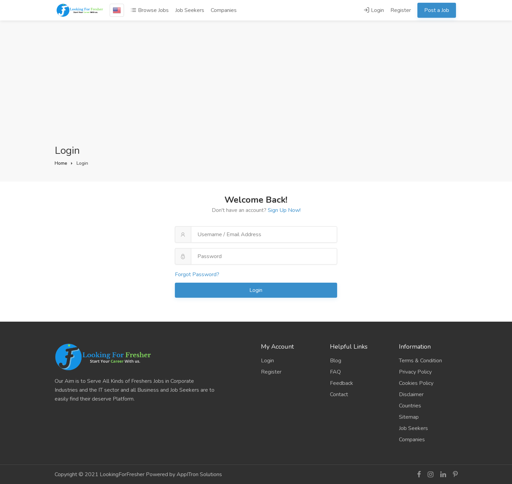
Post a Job (436, 10)
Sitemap (409, 417)
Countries (410, 405)
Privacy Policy (415, 372)
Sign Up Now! (284, 210)
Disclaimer (411, 394)
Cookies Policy (416, 383)
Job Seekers (189, 10)
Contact (339, 394)
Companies (224, 10)
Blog (335, 360)
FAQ (335, 372)
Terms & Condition (420, 360)
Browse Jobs (149, 10)
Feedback (341, 383)
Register (400, 10)
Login (373, 10)
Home (61, 163)
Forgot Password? (197, 274)
